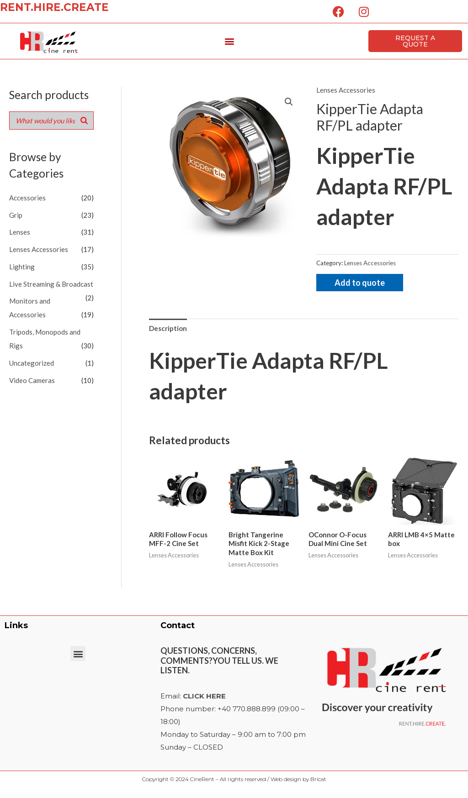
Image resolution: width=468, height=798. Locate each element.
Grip (15, 215)
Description (168, 328)
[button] (229, 41)
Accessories (27, 198)
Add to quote (360, 283)
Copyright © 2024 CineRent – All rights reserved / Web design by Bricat (234, 779)
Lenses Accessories (38, 249)
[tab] (168, 328)
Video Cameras (32, 380)
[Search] (84, 120)
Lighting (22, 266)
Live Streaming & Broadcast (51, 284)
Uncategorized (31, 363)
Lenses (19, 232)
